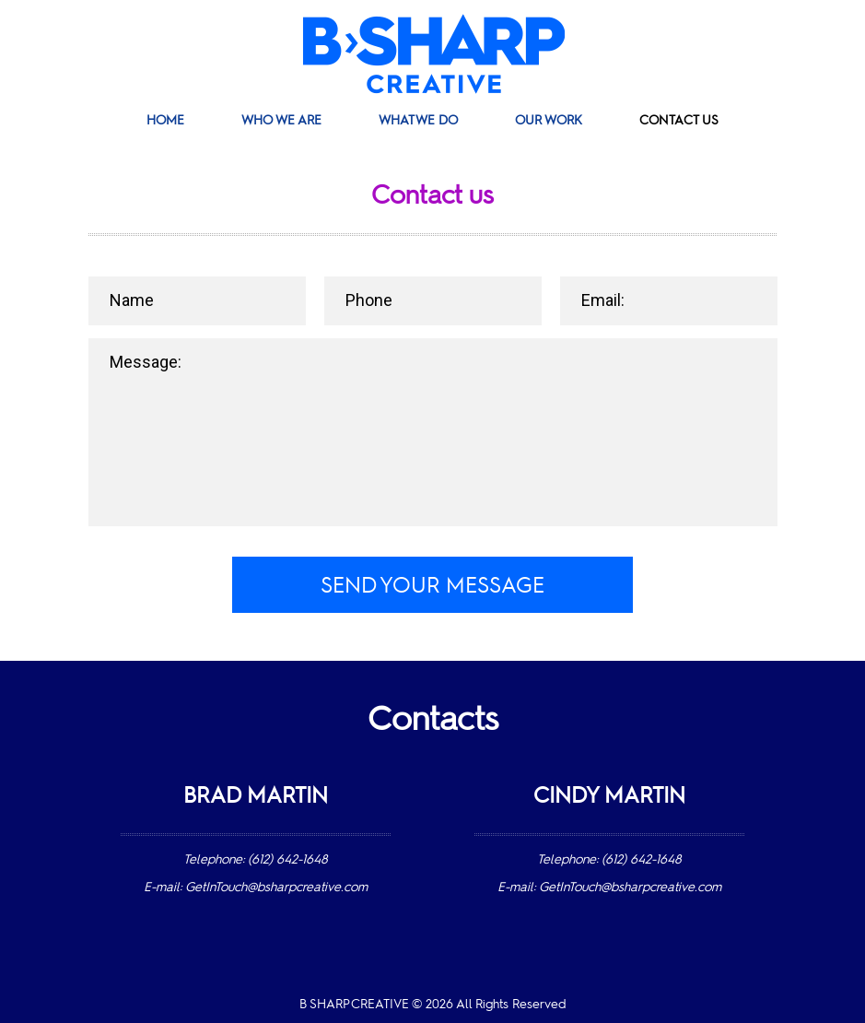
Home (165, 120)
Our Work (548, 120)
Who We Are (281, 120)
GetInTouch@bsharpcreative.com (276, 887)
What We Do (419, 120)
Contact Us (679, 120)
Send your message (433, 587)
